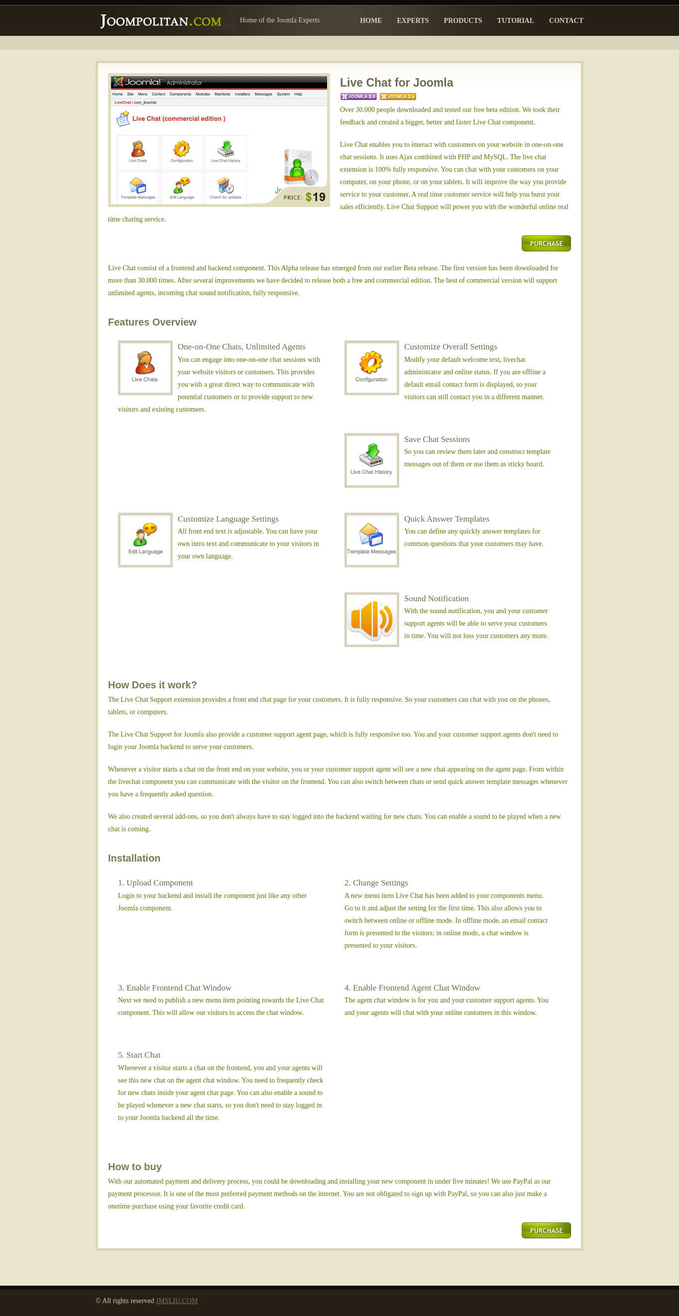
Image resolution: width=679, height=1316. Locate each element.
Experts (413, 20)
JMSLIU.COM (177, 1301)
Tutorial (515, 20)
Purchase (546, 243)
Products (463, 20)
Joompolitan (165, 17)
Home (371, 20)
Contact (566, 20)
